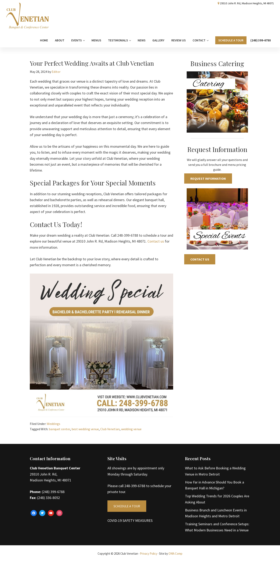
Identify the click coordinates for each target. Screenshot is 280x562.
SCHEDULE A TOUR (127, 506)
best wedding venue (85, 429)
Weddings (53, 424)
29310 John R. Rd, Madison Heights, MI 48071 (247, 3)
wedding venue (131, 429)
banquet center (59, 429)
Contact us (155, 241)
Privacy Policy (148, 553)
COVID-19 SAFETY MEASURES (130, 520)
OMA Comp (175, 553)
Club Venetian (110, 429)
